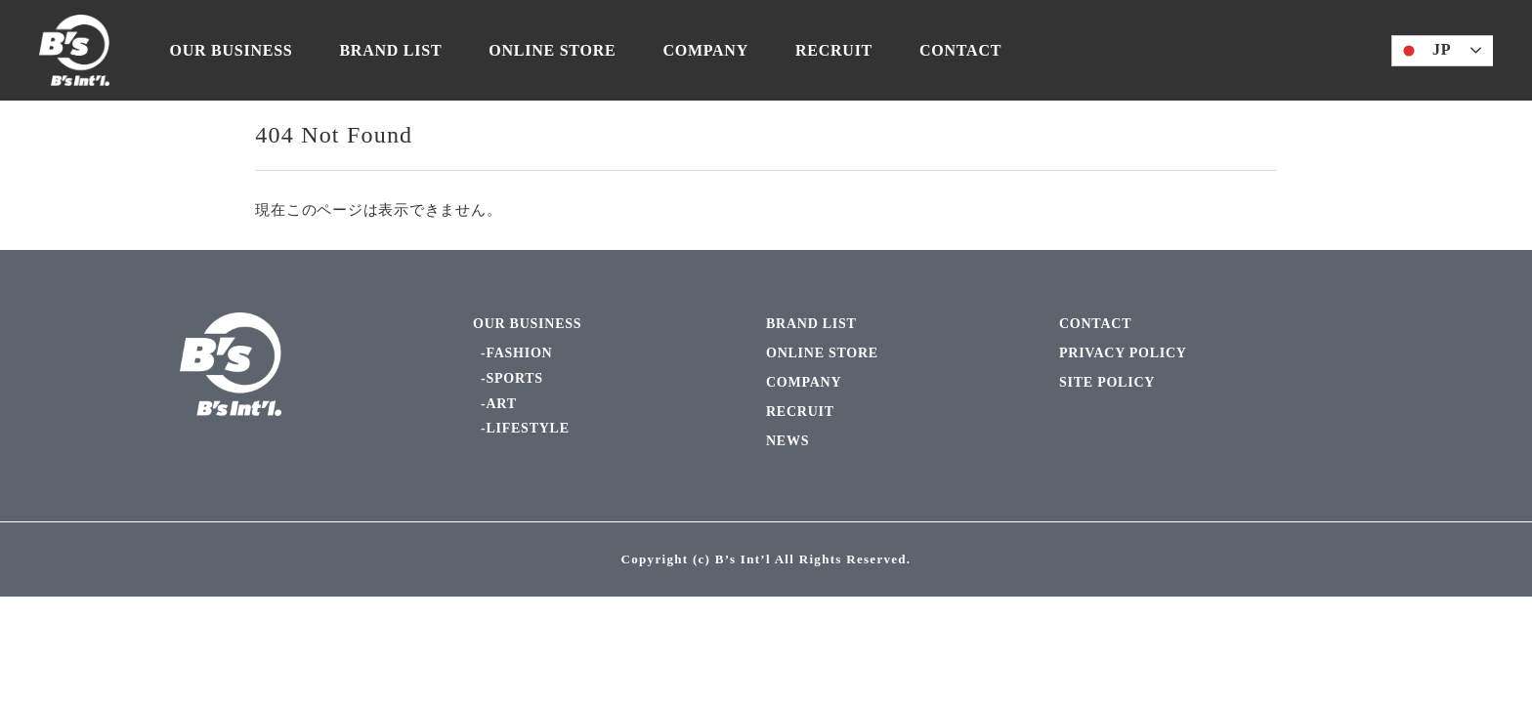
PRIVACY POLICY (1123, 353)
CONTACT (960, 50)
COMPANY (705, 50)
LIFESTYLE (527, 428)
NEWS (787, 441)
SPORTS (514, 378)
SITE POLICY (1107, 382)
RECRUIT (833, 50)
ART (501, 403)
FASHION (519, 353)
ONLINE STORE (552, 50)
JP (1424, 50)
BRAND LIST (390, 50)
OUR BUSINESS (231, 50)
